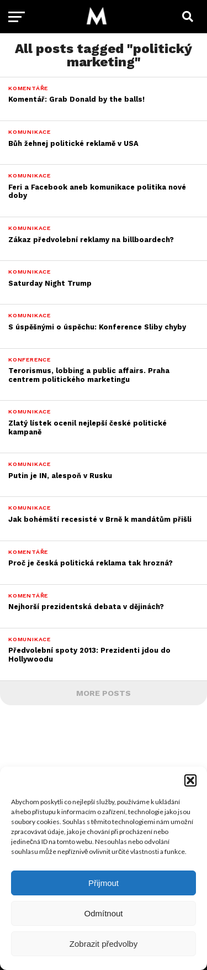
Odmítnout (103, 913)
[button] (190, 780)
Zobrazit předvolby (103, 943)
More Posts (103, 693)
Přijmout (103, 883)
